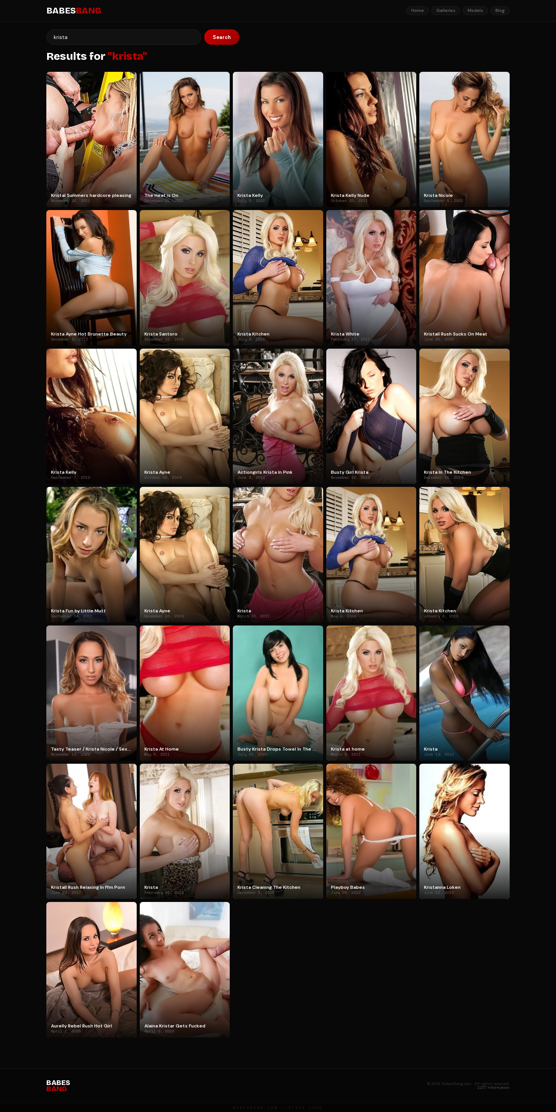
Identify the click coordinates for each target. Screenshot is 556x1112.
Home (417, 10)
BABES (73, 11)
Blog (500, 10)
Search (222, 37)
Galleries (445, 10)
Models (475, 10)
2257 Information (493, 1087)
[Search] (123, 37)
